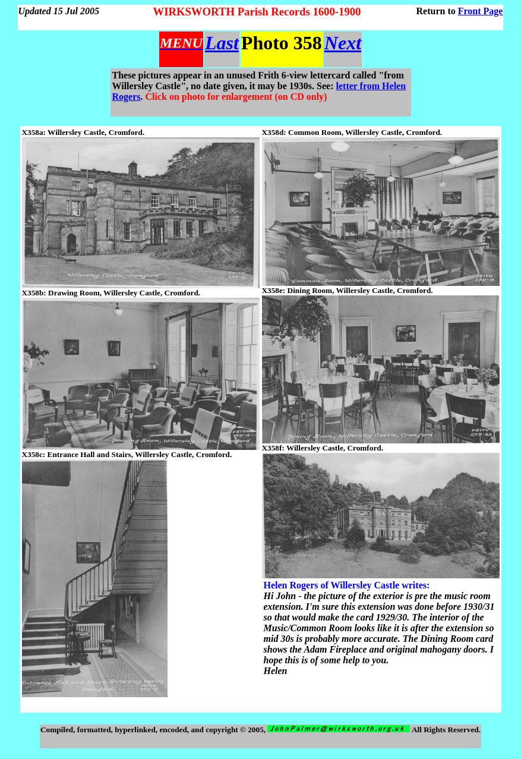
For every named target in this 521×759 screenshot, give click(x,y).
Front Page (480, 11)
